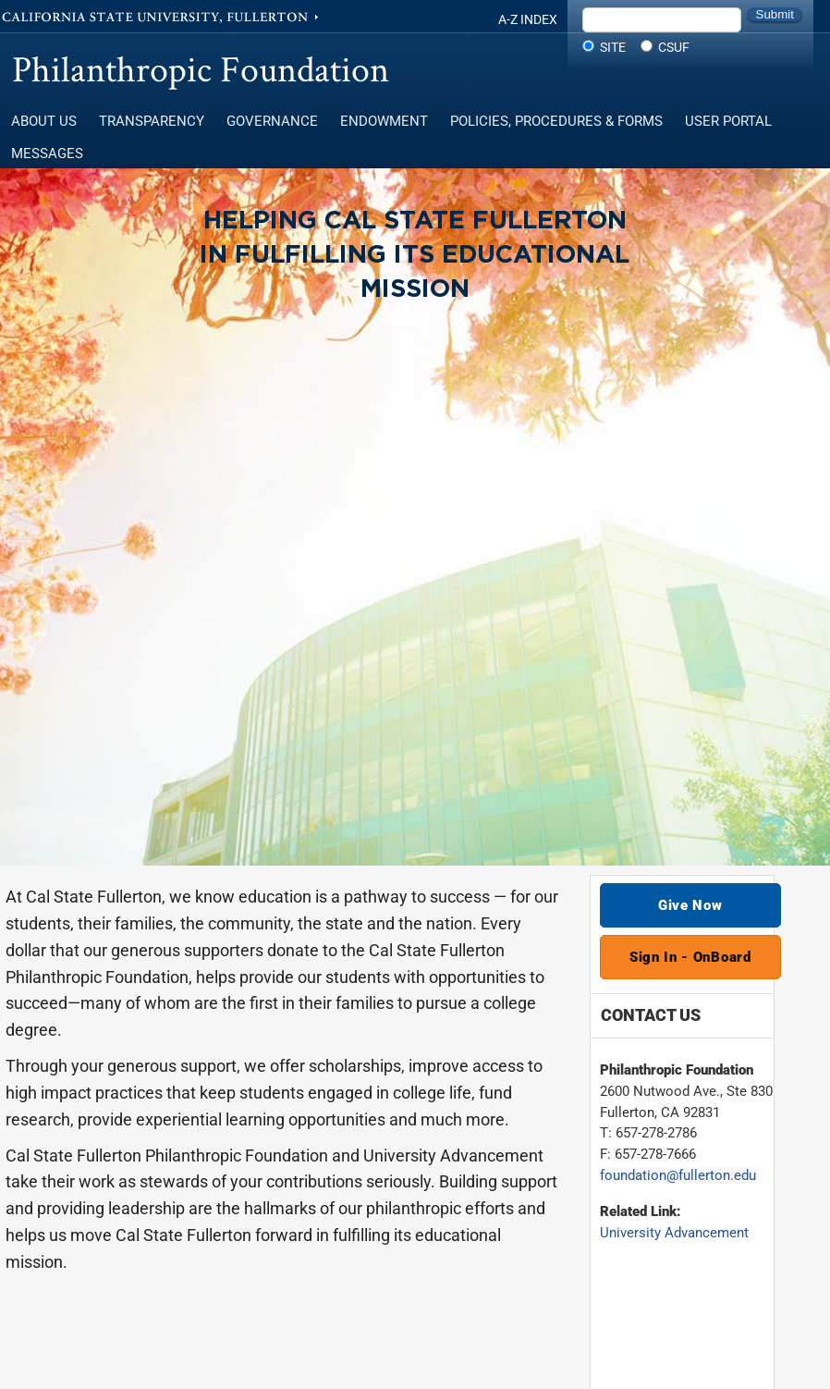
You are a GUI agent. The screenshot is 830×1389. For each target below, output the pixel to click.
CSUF (674, 47)
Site (613, 47)
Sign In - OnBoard (690, 957)
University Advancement (674, 1232)
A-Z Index (527, 19)
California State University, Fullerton (161, 16)
